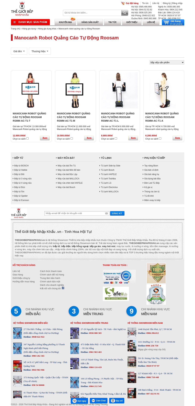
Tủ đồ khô (149, 196)
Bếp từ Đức (19, 187)
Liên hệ (155, 3)
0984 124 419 (95, 367)
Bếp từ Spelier (21, 196)
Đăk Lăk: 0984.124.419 (169, 12)
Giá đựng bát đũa (152, 178)
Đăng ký (167, 3)
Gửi (117, 213)
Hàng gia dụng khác (47, 28)
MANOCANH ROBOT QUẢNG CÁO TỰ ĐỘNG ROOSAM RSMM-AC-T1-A (162, 117)
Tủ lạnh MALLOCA (110, 191)
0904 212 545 (95, 386)
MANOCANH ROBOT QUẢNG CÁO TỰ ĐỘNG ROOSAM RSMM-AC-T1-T (29, 117)
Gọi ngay (79, 401)
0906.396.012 (152, 333)
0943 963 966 (37, 370)
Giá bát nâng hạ (151, 174)
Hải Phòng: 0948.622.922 (143, 15)
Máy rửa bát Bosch (66, 187)
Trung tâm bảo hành (50, 278)
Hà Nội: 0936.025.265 (141, 12)
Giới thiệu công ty (21, 278)
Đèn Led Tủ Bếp (152, 183)
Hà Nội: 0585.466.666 (141, 7)
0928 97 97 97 (152, 366)
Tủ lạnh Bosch (107, 170)
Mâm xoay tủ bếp (152, 200)
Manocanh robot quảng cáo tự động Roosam (79, 28)
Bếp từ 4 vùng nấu (23, 183)
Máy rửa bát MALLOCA (68, 178)
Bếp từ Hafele (20, 170)
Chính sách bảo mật (50, 281)
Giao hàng (18, 274)
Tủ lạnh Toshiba (108, 178)
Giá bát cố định (151, 170)
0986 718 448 (152, 377)
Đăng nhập (177, 3)
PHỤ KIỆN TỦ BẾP (154, 158)
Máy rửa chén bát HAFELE (70, 183)
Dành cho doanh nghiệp (52, 285)
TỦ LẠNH (106, 158)
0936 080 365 (95, 333)
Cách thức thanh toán (51, 271)
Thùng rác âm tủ (152, 191)
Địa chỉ (117, 401)
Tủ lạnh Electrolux (109, 187)
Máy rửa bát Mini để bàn (69, 170)
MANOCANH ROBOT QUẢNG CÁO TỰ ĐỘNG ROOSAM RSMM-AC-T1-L (118, 117)
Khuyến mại (65, 22)
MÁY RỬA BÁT (66, 158)
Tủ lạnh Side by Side (110, 165)
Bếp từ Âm (19, 191)
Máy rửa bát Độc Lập (67, 174)
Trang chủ (15, 28)
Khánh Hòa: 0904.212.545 (170, 9)
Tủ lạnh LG (106, 183)
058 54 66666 (37, 385)
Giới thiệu (131, 22)
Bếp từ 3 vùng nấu (23, 178)
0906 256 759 (152, 345)
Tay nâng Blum (151, 165)
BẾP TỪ (18, 158)
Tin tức (145, 3)
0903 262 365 (37, 356)
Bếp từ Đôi (19, 174)
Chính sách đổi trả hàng (52, 274)
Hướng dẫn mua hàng (24, 281)
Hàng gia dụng (29, 28)
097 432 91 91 (152, 393)
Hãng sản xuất (90, 22)
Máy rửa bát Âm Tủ (67, 165)
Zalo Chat (99, 401)
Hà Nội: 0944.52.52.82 (141, 9)
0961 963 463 (95, 352)
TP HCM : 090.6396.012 (169, 18)
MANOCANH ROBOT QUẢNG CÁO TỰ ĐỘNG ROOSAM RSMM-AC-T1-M (73, 117)
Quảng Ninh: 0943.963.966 (143, 18)
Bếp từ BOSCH (21, 165)
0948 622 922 (37, 337)
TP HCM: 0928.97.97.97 (169, 15)
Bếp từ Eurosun (21, 200)
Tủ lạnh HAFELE (109, 174)
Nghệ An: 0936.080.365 (169, 7)
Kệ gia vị (148, 187)
